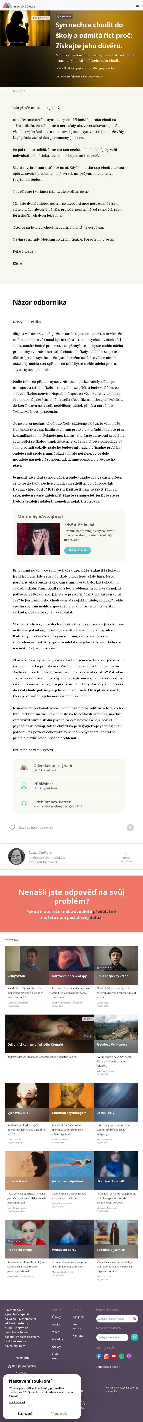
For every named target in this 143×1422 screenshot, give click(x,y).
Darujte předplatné (22, 1366)
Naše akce (55, 1356)
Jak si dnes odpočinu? (67, 1181)
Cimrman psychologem (69, 1113)
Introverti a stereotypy (69, 976)
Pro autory (77, 1326)
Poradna (57, 1339)
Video (55, 1332)
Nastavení (25, 1414)
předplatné (104, 911)
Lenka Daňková (40, 852)
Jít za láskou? (17, 1181)
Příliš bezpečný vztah (112, 976)
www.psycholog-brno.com (43, 862)
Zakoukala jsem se (111, 1250)
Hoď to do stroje (19, 1250)
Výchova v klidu (18, 1113)
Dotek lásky (105, 1113)
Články (56, 1317)
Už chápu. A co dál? (111, 1181)
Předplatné (22, 1357)
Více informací (17, 1402)
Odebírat (134, 1337)
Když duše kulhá (79, 524)
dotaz (95, 917)
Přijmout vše (59, 1414)
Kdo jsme (79, 1317)
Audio (56, 1324)
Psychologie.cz (19, 5)
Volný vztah (16, 976)
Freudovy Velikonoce (112, 1044)
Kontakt (78, 1335)
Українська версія (108, 1366)
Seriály (56, 1347)
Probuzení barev (64, 1250)
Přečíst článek (78, 550)
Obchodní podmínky (111, 1389)
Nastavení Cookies (128, 1387)
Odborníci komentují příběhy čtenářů (35, 1044)
